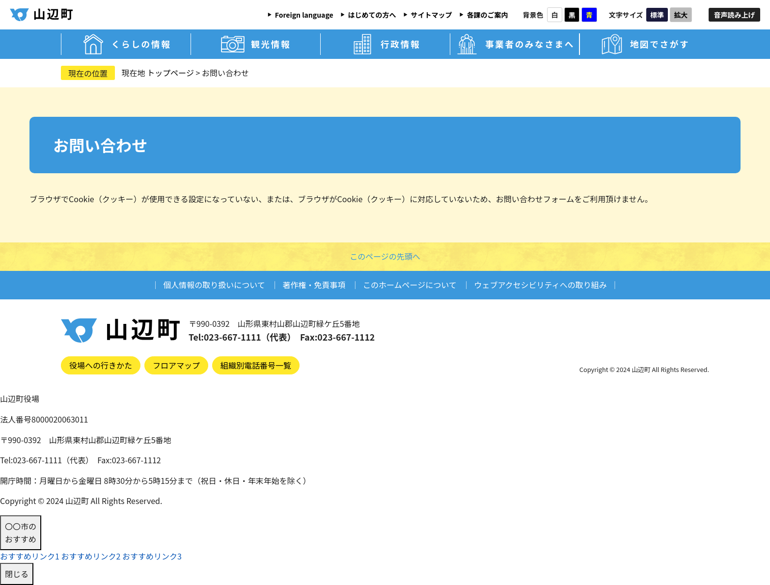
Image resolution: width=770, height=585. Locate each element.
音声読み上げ (734, 15)
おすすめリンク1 (29, 556)
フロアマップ (176, 365)
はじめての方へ (372, 15)
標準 (657, 15)
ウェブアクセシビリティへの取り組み (540, 285)
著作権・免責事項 (313, 285)
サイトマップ (431, 15)
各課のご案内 (487, 15)
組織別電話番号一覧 (255, 365)
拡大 (681, 15)
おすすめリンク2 (90, 556)
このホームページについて (410, 285)
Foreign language (304, 15)
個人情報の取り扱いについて (214, 285)
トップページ (170, 73)
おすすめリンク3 (152, 556)
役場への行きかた (100, 365)
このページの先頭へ (385, 256)
